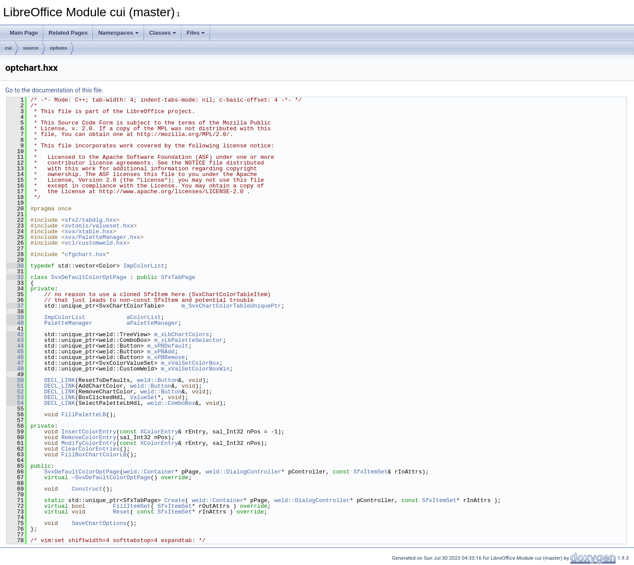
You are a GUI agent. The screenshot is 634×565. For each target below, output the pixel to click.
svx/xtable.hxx (89, 231)
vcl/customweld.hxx (95, 243)
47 (15, 363)
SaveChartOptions (99, 523)
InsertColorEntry (88, 432)
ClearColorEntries (90, 449)
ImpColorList (144, 266)
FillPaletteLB (83, 414)
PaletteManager (68, 323)
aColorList (143, 317)
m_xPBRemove (166, 357)
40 (15, 323)
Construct (87, 489)
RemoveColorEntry (88, 437)
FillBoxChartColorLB (93, 455)
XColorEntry (159, 432)
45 (15, 352)
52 (15, 392)
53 (15, 397)
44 (15, 346)
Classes (162, 32)
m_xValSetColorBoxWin (195, 369)
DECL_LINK (59, 380)
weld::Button (157, 380)
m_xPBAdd (160, 352)
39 (15, 317)
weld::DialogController (243, 472)
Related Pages (68, 32)
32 (15, 277)
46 (15, 357)
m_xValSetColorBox (190, 363)
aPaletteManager (152, 323)
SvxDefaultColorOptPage (89, 277)
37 (15, 306)
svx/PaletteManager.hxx (102, 237)
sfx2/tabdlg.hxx (90, 220)
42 (15, 334)
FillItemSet (132, 506)
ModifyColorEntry (88, 443)
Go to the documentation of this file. (54, 90)
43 (15, 340)
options (58, 48)
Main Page (24, 32)
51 (15, 386)
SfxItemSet (370, 472)
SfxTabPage (178, 277)
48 (15, 369)
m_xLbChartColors (181, 334)
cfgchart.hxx (85, 254)
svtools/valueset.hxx (99, 226)
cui (8, 48)
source (31, 48)
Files (196, 32)
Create (174, 500)
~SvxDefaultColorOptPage (111, 477)
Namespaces (118, 32)
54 (15, 403)
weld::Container (149, 472)
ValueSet (143, 397)
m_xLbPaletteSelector (188, 340)
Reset (121, 512)
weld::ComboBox (171, 403)
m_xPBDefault (167, 346)
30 (15, 266)
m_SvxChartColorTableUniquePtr (231, 306)
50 (15, 380)
